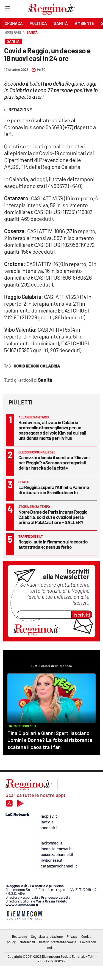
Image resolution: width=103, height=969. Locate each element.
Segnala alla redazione (47, 936)
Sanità (32, 32)
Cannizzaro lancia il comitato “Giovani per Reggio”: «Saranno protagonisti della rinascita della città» (54, 462)
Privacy (72, 936)
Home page (13, 32)
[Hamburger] (7, 9)
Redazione (19, 936)
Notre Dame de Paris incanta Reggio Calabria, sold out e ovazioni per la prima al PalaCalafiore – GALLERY (52, 517)
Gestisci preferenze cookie (57, 942)
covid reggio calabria (37, 365)
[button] (92, 35)
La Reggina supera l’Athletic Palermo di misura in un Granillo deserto (53, 489)
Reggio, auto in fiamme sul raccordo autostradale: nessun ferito (53, 544)
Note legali (27, 942)
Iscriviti (82, 615)
